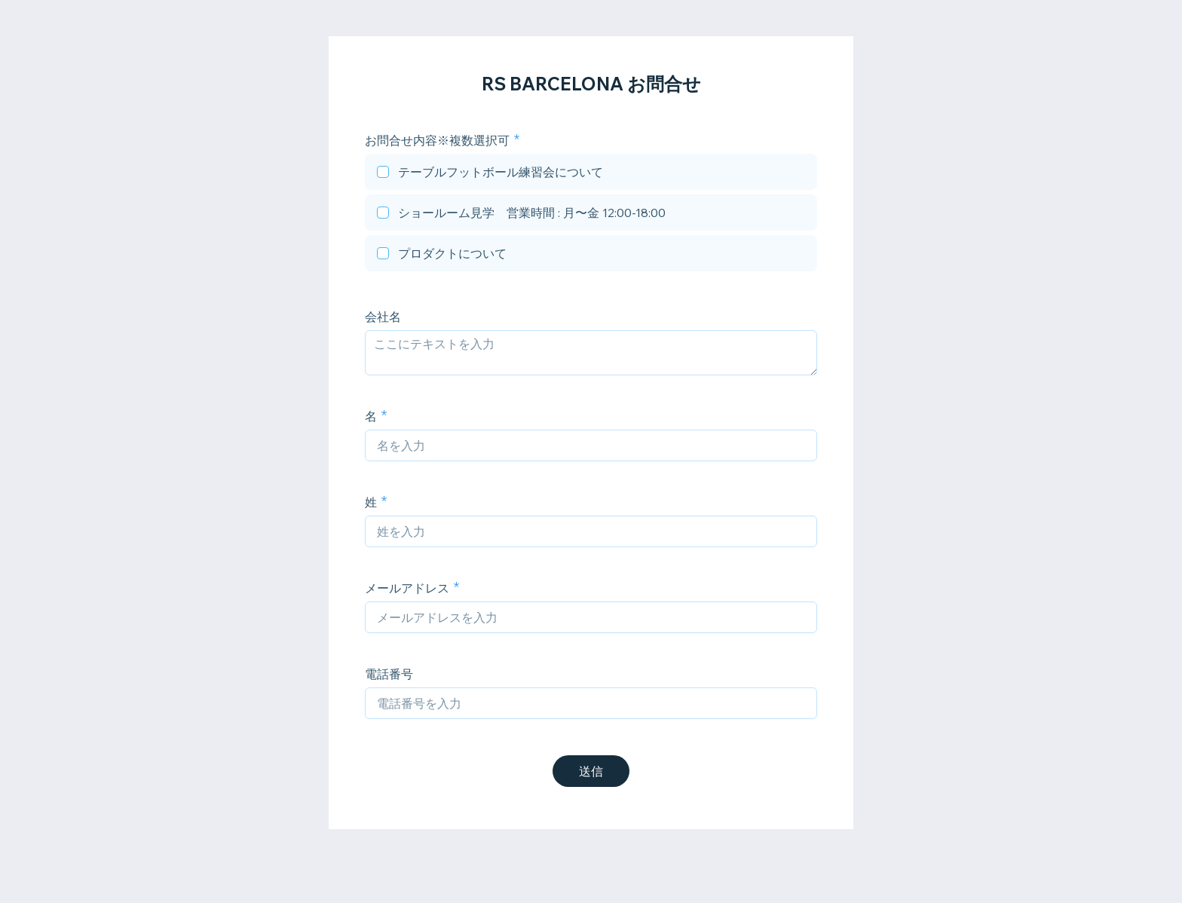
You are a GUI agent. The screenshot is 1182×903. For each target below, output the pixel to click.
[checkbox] (591, 174)
